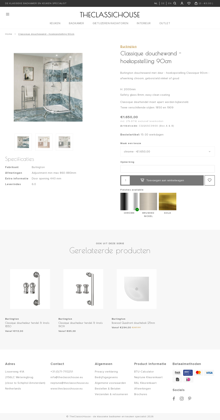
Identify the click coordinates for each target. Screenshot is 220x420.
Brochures (140, 394)
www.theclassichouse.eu (67, 388)
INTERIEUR (144, 23)
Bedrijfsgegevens (106, 377)
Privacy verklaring (106, 371)
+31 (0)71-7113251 (62, 371)
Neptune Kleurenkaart (148, 377)
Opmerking (127, 162)
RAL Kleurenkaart (145, 383)
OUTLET (164, 23)
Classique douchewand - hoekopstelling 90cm (46, 34)
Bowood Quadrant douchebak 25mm (133, 322)
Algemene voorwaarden (110, 383)
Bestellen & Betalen (107, 388)
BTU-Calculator (144, 371)
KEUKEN (55, 23)
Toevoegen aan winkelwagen (162, 180)
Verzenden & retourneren (111, 394)
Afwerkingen (142, 388)
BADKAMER (76, 23)
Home (8, 34)
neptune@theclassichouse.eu (70, 383)
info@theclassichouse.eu (67, 377)
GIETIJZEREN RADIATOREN (110, 23)
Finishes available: (132, 189)
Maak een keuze (130, 143)
